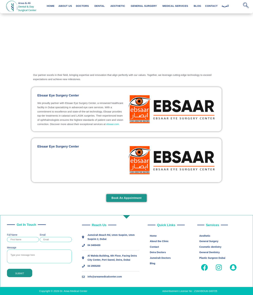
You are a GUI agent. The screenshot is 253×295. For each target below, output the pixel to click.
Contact (211, 5)
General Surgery (144, 5)
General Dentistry (210, 252)
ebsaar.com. (113, 124)
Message (11, 247)
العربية (225, 5)
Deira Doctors (158, 252)
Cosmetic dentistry (210, 247)
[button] (83, 5)
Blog (197, 5)
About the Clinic (159, 241)
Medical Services (175, 5)
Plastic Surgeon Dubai (212, 258)
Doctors (82, 5)
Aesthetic (117, 5)
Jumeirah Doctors (160, 258)
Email (43, 234)
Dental (99, 5)
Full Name (12, 234)
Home (51, 5)
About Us (65, 5)
